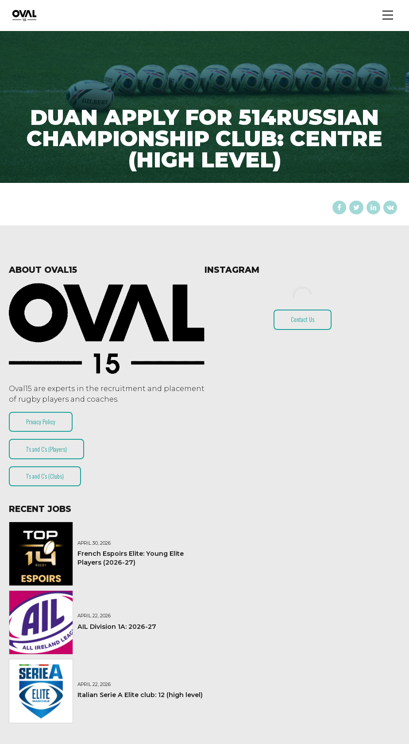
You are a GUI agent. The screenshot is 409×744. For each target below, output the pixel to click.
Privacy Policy (40, 421)
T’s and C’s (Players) (46, 449)
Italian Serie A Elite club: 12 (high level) (140, 695)
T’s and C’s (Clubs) (45, 476)
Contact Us (302, 319)
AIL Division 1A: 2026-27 (116, 627)
